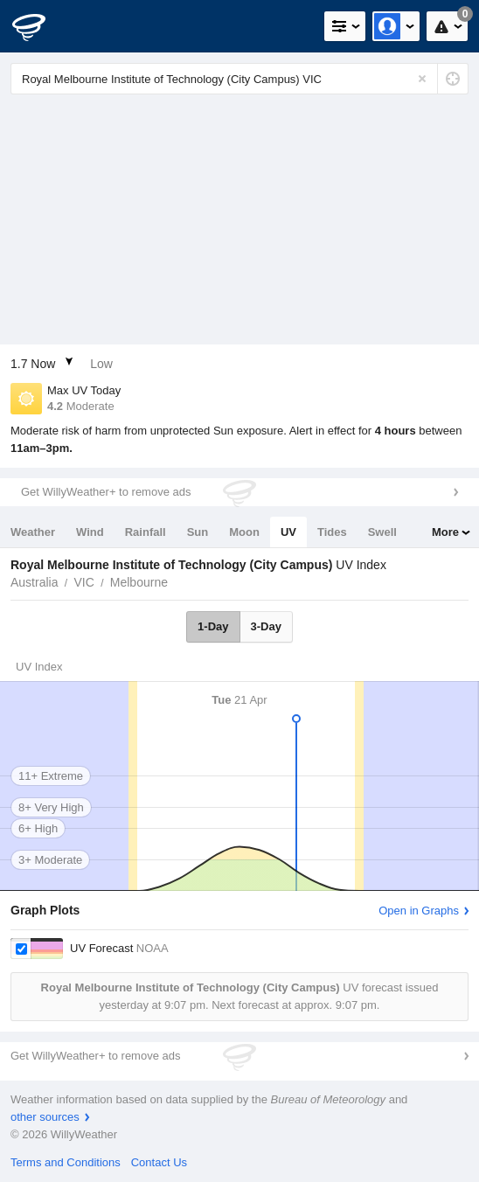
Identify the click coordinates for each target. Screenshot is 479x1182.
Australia (34, 582)
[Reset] (422, 79)
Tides (332, 532)
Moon (244, 532)
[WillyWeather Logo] (39, 26)
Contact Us (159, 1162)
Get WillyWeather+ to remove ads (106, 491)
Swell (382, 532)
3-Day (266, 626)
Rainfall (145, 532)
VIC (83, 582)
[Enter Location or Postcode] (239, 78)
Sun (198, 532)
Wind (90, 532)
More (445, 532)
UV (288, 532)
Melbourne (139, 582)
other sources (45, 1116)
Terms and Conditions (65, 1162)
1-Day (213, 626)
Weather (32, 532)
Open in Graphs (418, 910)
